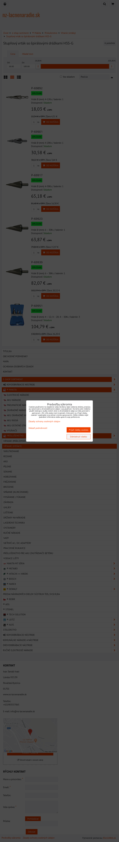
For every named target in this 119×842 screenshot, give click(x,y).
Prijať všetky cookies (78, 429)
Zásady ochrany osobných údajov (44, 421)
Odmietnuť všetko (78, 436)
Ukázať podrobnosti (38, 428)
